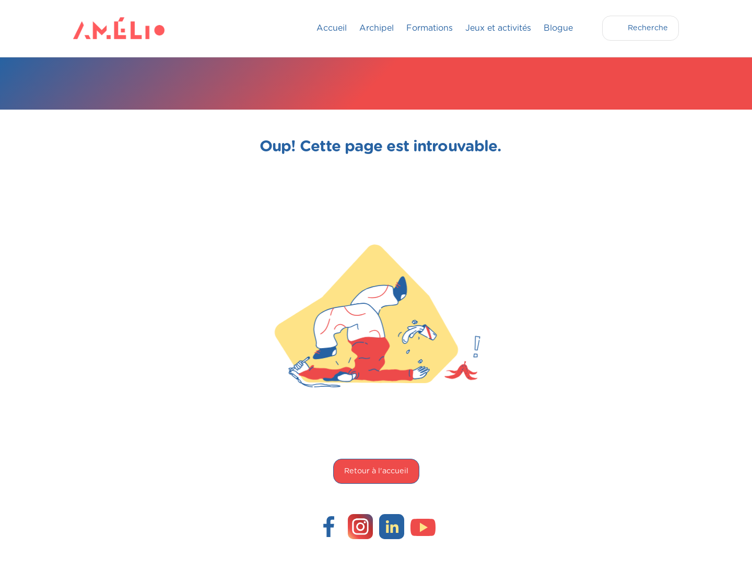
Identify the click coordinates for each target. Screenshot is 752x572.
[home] (94, 28)
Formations (429, 28)
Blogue (558, 28)
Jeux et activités (498, 28)
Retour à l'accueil (376, 471)
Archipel (376, 28)
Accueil (331, 28)
